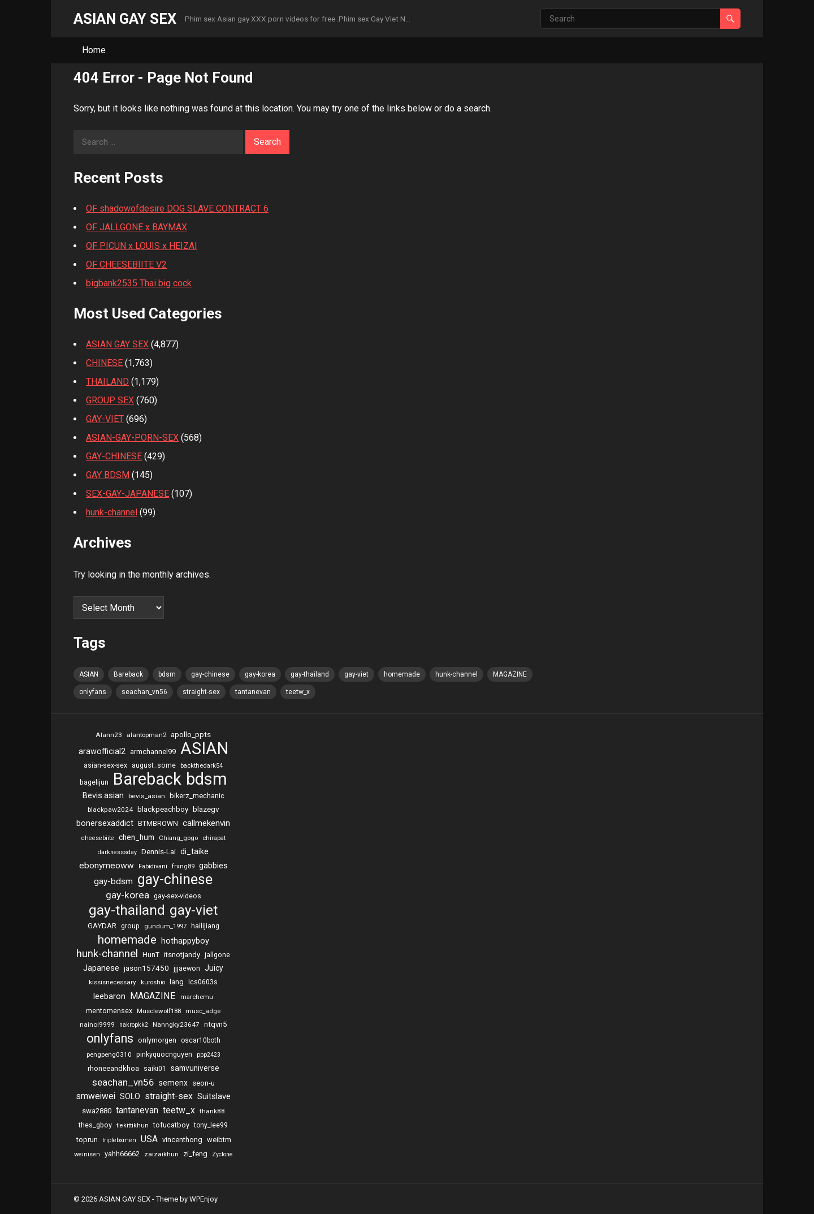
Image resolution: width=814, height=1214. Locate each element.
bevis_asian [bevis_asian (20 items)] (146, 796)
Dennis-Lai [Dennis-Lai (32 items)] (158, 851)
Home (94, 50)
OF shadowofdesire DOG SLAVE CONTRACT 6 (177, 208)
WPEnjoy (203, 1199)
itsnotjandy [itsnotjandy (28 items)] (182, 954)
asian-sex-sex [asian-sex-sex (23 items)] (105, 765)
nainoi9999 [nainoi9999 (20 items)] (97, 1024)
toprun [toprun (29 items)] (87, 1139)
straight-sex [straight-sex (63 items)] (201, 692)
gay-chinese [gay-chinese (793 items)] (210, 674)
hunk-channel (111, 512)
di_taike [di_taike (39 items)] (194, 851)
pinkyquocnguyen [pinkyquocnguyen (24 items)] (164, 1054)
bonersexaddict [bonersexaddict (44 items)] (104, 823)
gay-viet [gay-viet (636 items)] (356, 674)
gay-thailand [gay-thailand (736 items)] (310, 674)
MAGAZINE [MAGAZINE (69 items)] (510, 674)
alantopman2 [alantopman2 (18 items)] (146, 735)
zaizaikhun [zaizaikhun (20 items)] (161, 1154)
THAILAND (107, 381)
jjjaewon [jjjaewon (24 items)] (187, 968)
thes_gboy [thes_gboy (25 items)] (95, 1125)
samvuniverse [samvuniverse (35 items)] (195, 1068)
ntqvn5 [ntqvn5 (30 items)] (215, 1024)
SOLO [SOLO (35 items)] (130, 1096)
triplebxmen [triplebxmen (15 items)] (119, 1140)
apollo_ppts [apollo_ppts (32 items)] (191, 734)
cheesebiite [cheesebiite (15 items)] (97, 838)
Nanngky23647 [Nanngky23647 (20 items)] (176, 1024)
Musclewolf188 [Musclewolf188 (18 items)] (159, 1011)
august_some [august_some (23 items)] (154, 765)
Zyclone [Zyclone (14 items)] (222, 1154)
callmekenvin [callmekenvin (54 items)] (206, 823)
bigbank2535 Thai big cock (139, 283)
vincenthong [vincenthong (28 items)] (182, 1139)
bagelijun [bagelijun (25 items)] (94, 782)
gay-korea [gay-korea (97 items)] (260, 674)
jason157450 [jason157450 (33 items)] (146, 967)
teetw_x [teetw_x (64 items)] (298, 692)
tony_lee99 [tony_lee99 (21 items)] (211, 1125)
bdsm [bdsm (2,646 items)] (167, 674)
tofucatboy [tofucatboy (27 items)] (171, 1125)
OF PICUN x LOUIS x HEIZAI (141, 245)
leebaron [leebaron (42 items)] (109, 996)
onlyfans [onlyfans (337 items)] (92, 692)
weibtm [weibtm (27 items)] (219, 1139)
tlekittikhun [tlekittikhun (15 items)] (132, 1125)
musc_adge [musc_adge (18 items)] (202, 1011)
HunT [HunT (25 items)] (150, 954)
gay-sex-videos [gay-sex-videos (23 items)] (177, 896)
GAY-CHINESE (114, 456)
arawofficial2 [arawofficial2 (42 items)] (102, 751)
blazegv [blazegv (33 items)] (206, 808)
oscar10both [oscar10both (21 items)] (200, 1040)
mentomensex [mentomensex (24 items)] (109, 1010)
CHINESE (104, 363)
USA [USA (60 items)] (149, 1139)
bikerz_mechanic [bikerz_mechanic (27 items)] (197, 795)
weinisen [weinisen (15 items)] (87, 1154)
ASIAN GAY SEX (124, 18)
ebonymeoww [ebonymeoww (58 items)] (106, 865)
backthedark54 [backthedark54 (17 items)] (201, 765)
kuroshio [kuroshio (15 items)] (153, 982)
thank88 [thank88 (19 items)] (212, 1111)
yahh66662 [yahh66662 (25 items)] (122, 1154)
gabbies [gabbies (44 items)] (213, 865)
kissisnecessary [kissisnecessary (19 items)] (112, 982)
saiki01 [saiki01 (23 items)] (155, 1069)
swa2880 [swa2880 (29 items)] (96, 1111)
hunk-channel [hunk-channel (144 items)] (456, 674)
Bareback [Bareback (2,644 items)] (128, 674)
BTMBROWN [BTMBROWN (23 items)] (158, 824)
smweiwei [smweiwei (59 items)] (95, 1096)
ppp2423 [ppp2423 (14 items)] (208, 1054)
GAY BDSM (107, 475)
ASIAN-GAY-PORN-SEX (132, 437)
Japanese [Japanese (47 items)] (101, 968)
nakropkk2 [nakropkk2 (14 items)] (133, 1024)
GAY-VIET (105, 419)
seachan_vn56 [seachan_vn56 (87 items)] (144, 692)
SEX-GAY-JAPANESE (127, 493)
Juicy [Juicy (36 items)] (214, 967)
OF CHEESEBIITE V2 (126, 264)
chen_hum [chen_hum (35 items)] (136, 837)
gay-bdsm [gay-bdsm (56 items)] (113, 881)
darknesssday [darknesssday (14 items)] (117, 852)
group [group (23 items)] (130, 926)
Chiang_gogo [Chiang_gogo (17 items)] (178, 838)
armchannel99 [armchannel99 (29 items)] (153, 751)
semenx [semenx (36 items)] (173, 1082)
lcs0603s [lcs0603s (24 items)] (203, 982)
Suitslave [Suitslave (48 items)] (214, 1096)
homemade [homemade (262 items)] (402, 674)
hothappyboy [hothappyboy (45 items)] (185, 941)
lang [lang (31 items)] (177, 982)
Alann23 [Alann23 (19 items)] (109, 735)
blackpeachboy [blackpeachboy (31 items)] (162, 809)
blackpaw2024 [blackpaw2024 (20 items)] (110, 809)
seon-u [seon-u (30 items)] (203, 1083)
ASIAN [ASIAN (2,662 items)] (88, 674)
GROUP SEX (110, 400)
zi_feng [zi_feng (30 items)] (195, 1154)
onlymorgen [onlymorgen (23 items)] (157, 1040)
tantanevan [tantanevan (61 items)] (253, 692)
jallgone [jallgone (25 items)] (217, 954)
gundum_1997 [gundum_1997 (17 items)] (165, 926)
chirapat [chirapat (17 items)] (214, 838)
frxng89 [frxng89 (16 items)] (183, 866)
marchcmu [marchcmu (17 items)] (196, 997)
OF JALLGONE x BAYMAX (136, 227)
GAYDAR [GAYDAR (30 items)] (102, 926)
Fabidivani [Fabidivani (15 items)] (152, 866)
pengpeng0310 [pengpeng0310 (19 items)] (109, 1054)
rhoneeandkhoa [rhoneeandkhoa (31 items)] (113, 1068)
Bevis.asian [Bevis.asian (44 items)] (103, 795)
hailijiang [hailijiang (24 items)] (205, 926)
